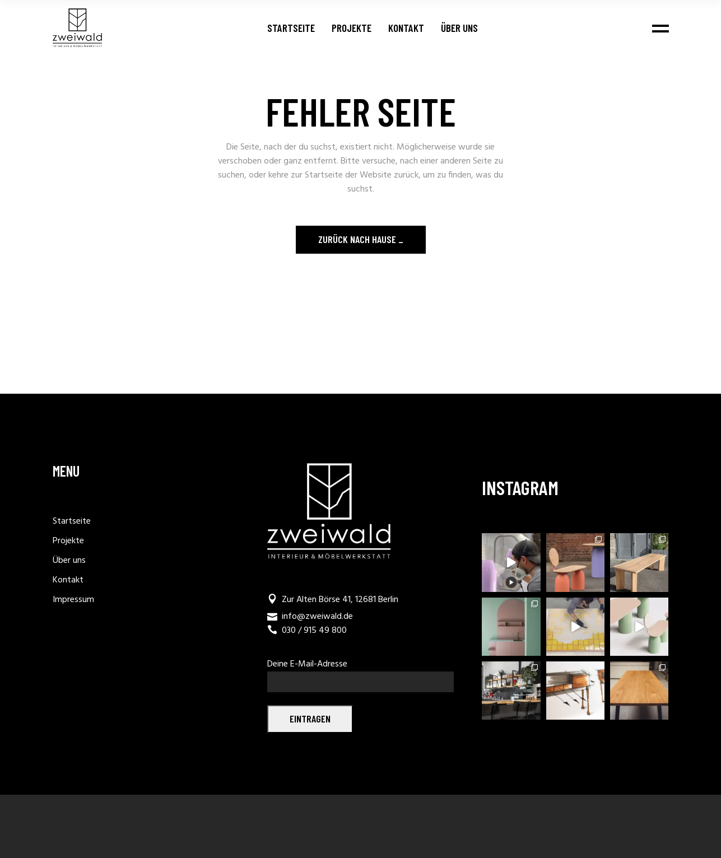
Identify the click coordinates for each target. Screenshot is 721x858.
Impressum (73, 600)
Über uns (69, 560)
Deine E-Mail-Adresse (360, 672)
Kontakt (68, 580)
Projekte (68, 541)
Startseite (72, 521)
